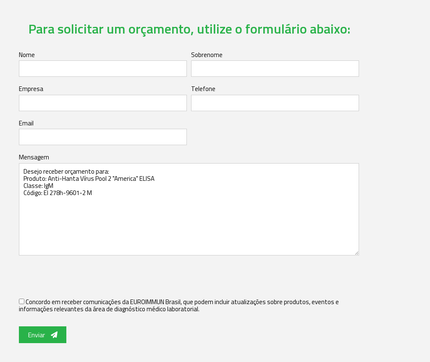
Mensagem (34, 157)
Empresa (31, 89)
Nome (27, 55)
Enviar (43, 335)
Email (26, 123)
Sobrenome (207, 55)
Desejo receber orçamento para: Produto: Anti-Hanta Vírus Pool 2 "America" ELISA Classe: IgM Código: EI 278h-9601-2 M (189, 209)
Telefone (203, 89)
